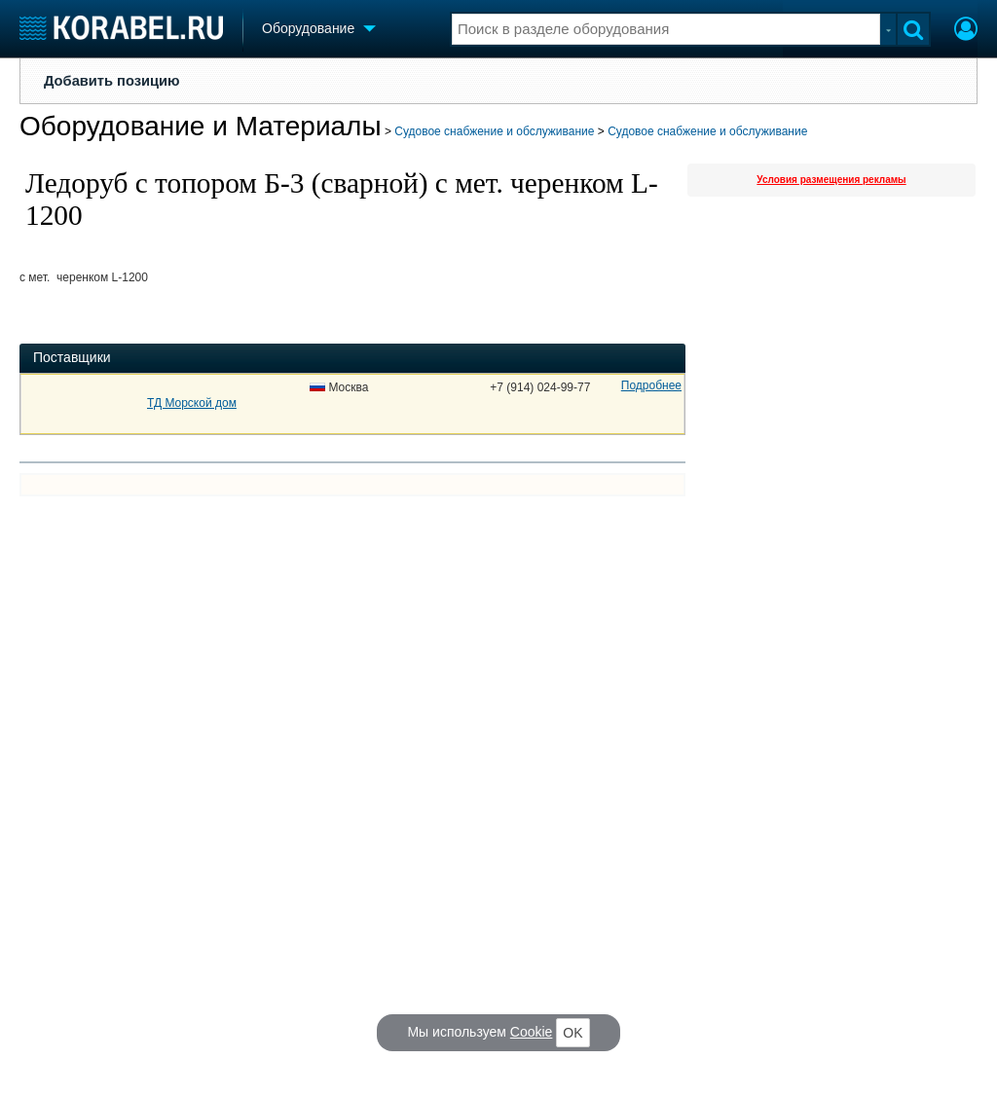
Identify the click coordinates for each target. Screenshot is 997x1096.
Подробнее (651, 385)
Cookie (531, 1032)
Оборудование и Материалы (200, 126)
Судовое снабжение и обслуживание (494, 131)
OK (572, 1033)
